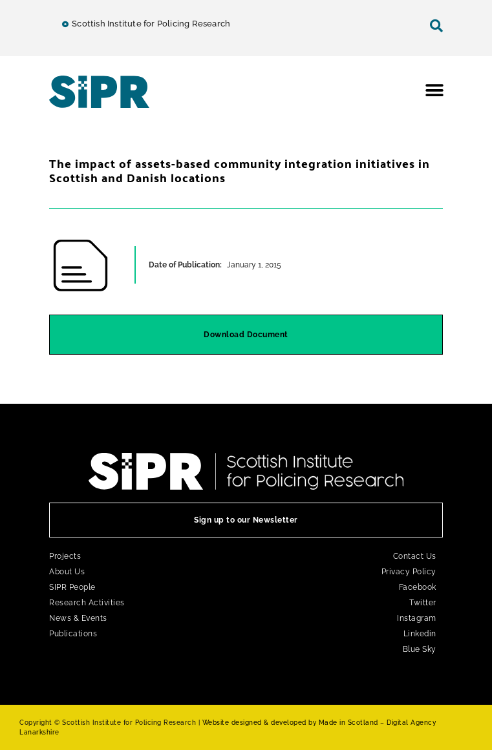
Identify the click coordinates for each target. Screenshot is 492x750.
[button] (434, 90)
